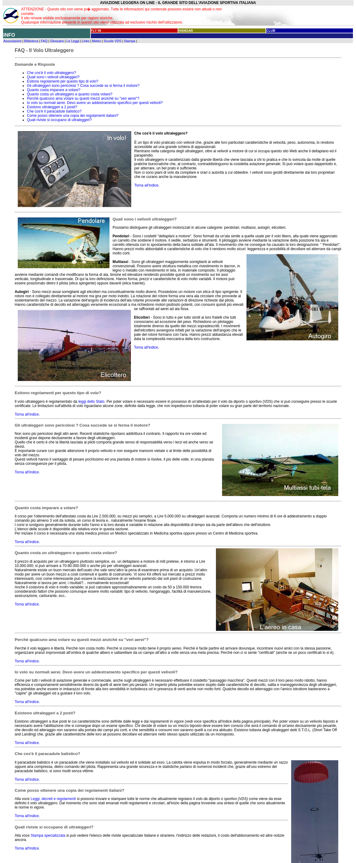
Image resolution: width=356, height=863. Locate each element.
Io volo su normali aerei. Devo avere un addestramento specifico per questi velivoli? (95, 103)
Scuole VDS (112, 41)
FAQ (44, 41)
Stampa (129, 41)
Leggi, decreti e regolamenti (53, 799)
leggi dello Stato (91, 401)
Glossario (57, 41)
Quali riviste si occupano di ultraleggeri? (59, 120)
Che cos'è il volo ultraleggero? (51, 73)
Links (85, 41)
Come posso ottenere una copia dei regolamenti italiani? (73, 115)
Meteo (96, 41)
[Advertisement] (291, 15)
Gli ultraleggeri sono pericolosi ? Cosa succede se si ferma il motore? (83, 85)
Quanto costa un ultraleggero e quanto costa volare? (70, 94)
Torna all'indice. (146, 185)
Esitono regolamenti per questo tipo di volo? (62, 81)
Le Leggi (73, 41)
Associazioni (12, 41)
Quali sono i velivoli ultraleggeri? (53, 77)
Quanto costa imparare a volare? (53, 90)
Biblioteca (31, 41)
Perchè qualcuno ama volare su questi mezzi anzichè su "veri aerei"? (83, 98)
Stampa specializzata (48, 835)
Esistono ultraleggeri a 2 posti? (52, 107)
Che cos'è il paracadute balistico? (54, 111)
